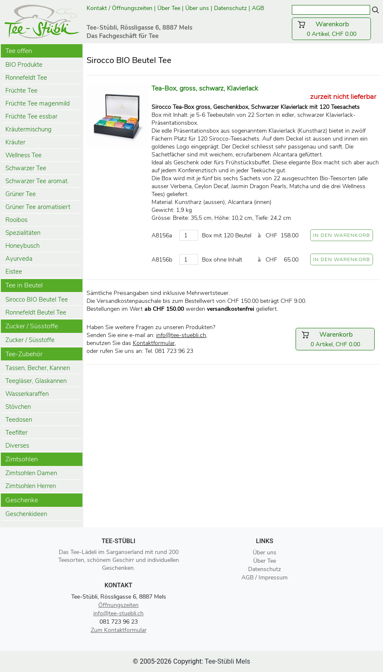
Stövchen (18, 407)
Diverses (17, 445)
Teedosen (18, 419)
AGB (259, 8)
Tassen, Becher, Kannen (37, 368)
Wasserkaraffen (27, 394)
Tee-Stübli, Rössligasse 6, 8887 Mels (118, 597)
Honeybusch (22, 246)
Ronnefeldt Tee (26, 77)
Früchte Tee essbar (31, 116)
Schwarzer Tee (25, 168)
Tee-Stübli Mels (227, 661)
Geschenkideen (26, 514)
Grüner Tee (20, 194)
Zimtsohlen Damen (31, 473)
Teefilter (16, 432)
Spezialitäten (22, 233)
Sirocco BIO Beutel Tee (36, 299)
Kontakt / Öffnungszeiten (119, 8)
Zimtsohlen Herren (30, 486)
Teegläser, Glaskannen (36, 381)
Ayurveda (18, 258)
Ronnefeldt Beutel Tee (35, 312)
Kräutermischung (28, 129)
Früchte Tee (21, 90)
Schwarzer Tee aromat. (37, 181)
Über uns (197, 8)
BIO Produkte (23, 64)
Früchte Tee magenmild (37, 103)
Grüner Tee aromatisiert (37, 207)
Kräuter (15, 142)
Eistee (13, 271)
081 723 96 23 (118, 622)
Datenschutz (230, 8)
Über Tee (168, 8)
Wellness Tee (23, 155)
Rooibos (16, 220)
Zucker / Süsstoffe (30, 340)
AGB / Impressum (264, 577)
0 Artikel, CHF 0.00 (331, 29)
